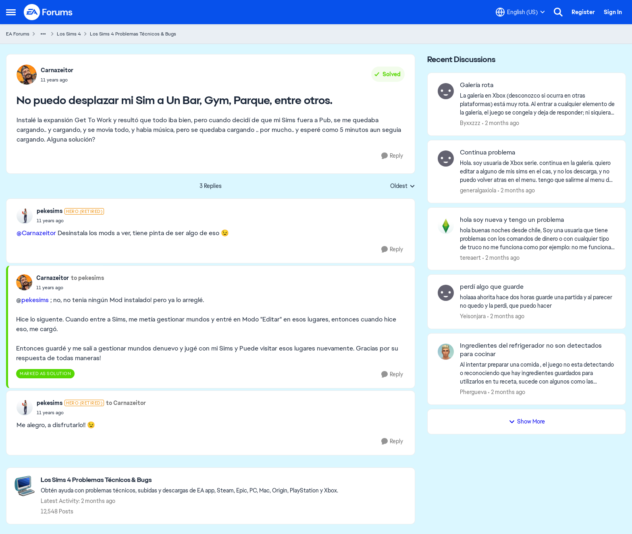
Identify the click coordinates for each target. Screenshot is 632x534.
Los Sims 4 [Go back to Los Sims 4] (69, 34)
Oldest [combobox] (402, 186)
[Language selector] (520, 12)
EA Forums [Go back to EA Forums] (17, 34)
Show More (527, 421)
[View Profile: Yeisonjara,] (446, 293)
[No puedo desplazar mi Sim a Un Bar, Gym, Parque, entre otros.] (70, 220)
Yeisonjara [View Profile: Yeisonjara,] (473, 316)
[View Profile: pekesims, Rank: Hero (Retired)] (25, 216)
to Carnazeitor (126, 403)
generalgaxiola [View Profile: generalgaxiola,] (478, 190)
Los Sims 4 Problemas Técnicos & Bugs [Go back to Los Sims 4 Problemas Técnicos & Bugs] (133, 34)
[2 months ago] (500, 123)
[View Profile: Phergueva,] (446, 352)
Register (583, 12)
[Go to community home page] (48, 12)
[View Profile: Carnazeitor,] (27, 75)
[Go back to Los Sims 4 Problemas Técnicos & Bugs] (189, 480)
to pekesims (87, 278)
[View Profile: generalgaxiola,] (446, 158)
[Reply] (392, 155)
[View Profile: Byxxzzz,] (446, 91)
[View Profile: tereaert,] (446, 226)
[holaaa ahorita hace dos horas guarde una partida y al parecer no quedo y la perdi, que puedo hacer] (537, 301)
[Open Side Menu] (11, 12)
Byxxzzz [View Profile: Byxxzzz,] (470, 123)
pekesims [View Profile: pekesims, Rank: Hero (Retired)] (49, 211)
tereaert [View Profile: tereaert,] (470, 257)
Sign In (613, 12)
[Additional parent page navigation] (43, 34)
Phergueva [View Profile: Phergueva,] (473, 392)
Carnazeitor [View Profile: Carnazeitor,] (57, 70)
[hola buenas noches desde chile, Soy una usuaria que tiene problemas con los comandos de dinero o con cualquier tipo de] (537, 238)
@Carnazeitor (36, 233)
